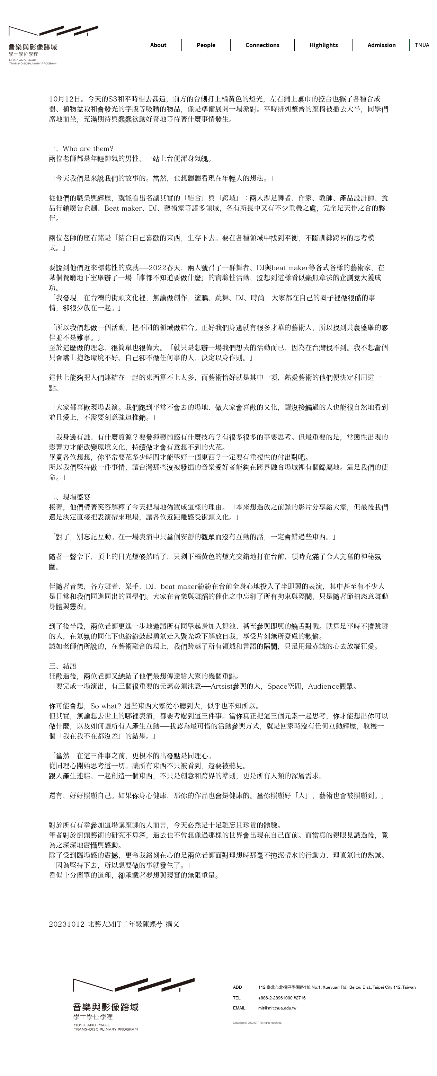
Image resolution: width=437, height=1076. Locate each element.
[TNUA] (422, 45)
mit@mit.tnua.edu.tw (277, 1008)
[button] (158, 45)
